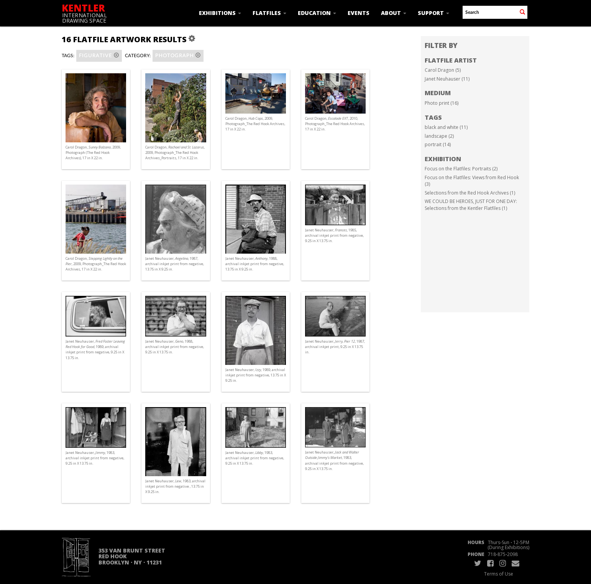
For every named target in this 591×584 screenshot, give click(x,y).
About (393, 12)
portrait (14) (438, 144)
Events (358, 12)
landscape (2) (439, 136)
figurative (99, 55)
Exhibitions (220, 12)
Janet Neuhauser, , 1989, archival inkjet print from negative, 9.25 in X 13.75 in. (95, 349)
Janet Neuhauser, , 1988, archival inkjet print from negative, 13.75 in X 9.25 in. (254, 264)
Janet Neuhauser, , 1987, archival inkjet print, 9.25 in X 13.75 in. (335, 347)
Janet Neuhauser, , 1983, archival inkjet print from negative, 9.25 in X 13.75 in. (95, 458)
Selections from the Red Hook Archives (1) (470, 193)
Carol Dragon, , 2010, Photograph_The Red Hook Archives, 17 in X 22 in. (335, 124)
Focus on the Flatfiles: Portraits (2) (461, 168)
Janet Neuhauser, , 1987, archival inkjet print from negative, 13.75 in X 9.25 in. (174, 264)
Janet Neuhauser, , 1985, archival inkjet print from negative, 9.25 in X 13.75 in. (334, 235)
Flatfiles (269, 12)
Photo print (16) (441, 103)
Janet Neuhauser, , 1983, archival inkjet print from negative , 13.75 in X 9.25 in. (175, 486)
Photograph (178, 55)
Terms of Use (498, 574)
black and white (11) (446, 127)
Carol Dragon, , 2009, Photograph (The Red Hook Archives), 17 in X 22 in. (93, 152)
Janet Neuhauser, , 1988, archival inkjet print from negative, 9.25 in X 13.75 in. (174, 347)
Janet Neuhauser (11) (447, 79)
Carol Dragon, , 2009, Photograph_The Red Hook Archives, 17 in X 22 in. (255, 124)
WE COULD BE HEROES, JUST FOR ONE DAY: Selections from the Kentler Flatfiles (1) (471, 204)
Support (433, 12)
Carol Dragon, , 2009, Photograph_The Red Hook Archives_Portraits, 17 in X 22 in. (175, 152)
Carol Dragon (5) (443, 70)
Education (317, 12)
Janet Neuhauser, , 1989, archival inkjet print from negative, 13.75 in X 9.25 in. (255, 375)
